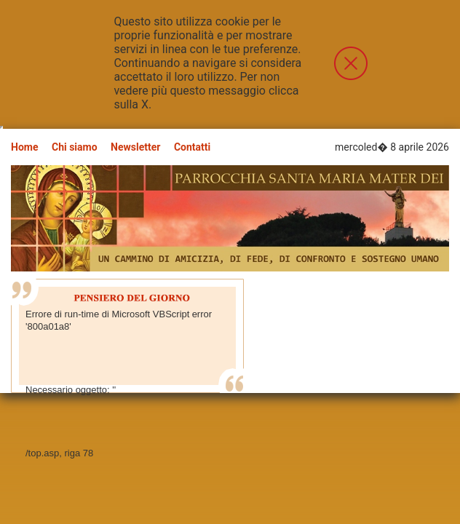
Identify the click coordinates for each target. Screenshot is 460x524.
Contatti (192, 147)
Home (24, 147)
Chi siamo (75, 147)
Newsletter (135, 147)
